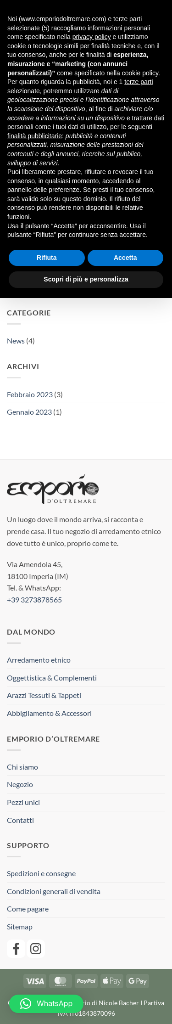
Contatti (20, 820)
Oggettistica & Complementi (52, 677)
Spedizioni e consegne (41, 873)
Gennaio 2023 (29, 411)
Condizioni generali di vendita (53, 891)
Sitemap (20, 926)
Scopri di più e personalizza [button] (86, 279)
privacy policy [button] (91, 36)
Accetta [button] (125, 257)
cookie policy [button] (140, 73)
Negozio (20, 784)
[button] (46, 1004)
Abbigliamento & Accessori (49, 713)
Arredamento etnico (39, 659)
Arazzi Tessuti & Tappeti (44, 695)
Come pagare (28, 908)
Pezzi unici (23, 802)
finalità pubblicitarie (34, 136)
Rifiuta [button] (47, 257)
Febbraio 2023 (30, 394)
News (16, 340)
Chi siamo (22, 766)
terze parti (138, 81)
